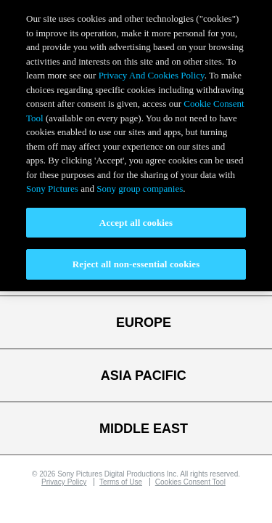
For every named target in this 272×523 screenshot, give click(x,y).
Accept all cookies (136, 222)
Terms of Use (120, 482)
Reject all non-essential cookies (136, 264)
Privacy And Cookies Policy (152, 75)
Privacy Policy (63, 482)
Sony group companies (139, 188)
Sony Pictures (52, 188)
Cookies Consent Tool (190, 482)
